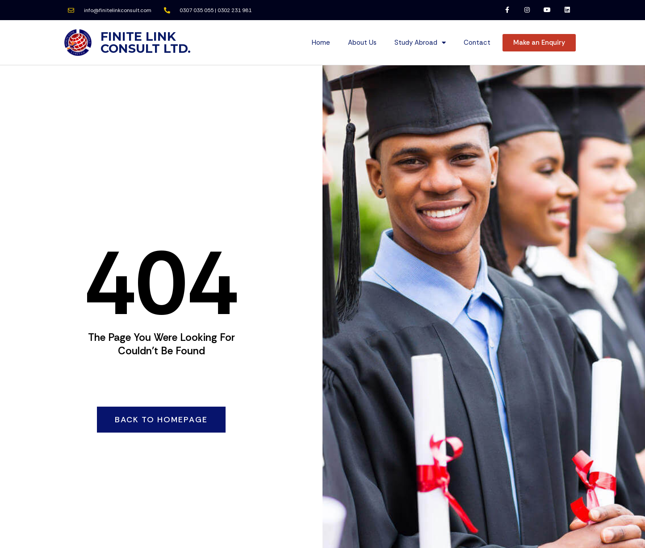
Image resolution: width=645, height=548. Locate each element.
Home (321, 42)
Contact (477, 42)
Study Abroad (420, 43)
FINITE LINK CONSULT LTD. (146, 42)
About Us (362, 42)
